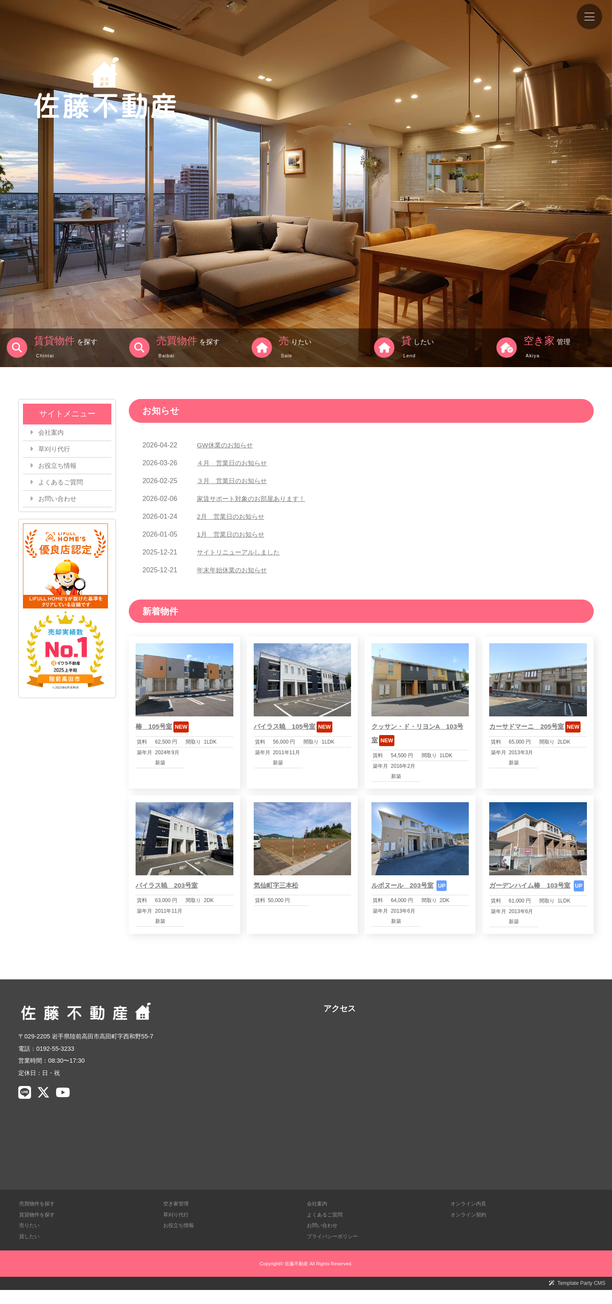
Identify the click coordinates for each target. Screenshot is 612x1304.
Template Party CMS (580, 1297)
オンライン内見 (469, 1217)
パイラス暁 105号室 (287, 726)
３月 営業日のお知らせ (234, 480)
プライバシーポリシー (334, 1250)
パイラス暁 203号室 (168, 885)
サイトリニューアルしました (241, 552)
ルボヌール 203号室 (404, 885)
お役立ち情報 (59, 467)
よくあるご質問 (62, 484)
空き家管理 (177, 1217)
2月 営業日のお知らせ (233, 516)
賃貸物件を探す (38, 1228)
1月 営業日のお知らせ (233, 534)
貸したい (30, 1250)
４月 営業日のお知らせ (234, 463)
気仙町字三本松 (277, 885)
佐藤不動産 (296, 1276)
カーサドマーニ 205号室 (529, 726)
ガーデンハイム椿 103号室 (532, 885)
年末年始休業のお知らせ (234, 570)
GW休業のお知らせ (226, 445)
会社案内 (52, 432)
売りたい (30, 1239)
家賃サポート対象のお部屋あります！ (254, 498)
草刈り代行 (56, 449)
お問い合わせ (59, 501)
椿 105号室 (155, 726)
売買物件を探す (38, 1217)
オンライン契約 (469, 1228)
